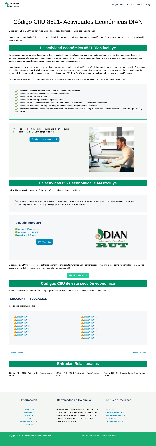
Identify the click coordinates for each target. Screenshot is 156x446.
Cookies (29, 418)
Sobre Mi (29, 424)
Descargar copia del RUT (116, 415)
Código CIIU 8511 (24, 317)
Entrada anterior (16, 353)
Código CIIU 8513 (24, 323)
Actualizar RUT (111, 418)
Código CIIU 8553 (91, 331)
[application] (131, 5)
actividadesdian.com (106, 435)
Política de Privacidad (29, 421)
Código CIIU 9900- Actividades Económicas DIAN (72, 374)
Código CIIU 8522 (24, 325)
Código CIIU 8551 (91, 325)
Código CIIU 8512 (24, 319)
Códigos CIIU (29, 409)
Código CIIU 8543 (91, 319)
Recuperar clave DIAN (114, 421)
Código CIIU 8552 (91, 329)
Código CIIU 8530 (24, 331)
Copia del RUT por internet (28, 229)
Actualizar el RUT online (27, 235)
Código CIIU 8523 (24, 329)
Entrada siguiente (139, 353)
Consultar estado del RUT (28, 232)
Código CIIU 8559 (91, 335)
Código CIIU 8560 (91, 337)
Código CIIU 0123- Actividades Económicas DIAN (25, 374)
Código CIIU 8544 (91, 323)
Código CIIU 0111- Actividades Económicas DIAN (120, 374)
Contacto (29, 415)
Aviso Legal (29, 412)
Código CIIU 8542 (91, 317)
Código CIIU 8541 (24, 335)
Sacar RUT (110, 409)
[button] (44, 139)
